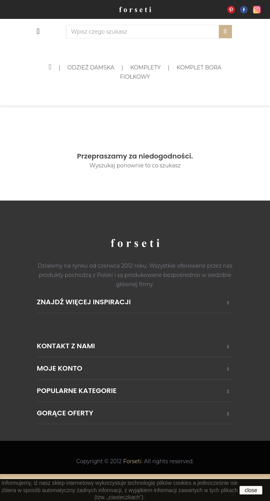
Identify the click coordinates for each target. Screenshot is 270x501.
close (251, 490)
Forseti (132, 461)
